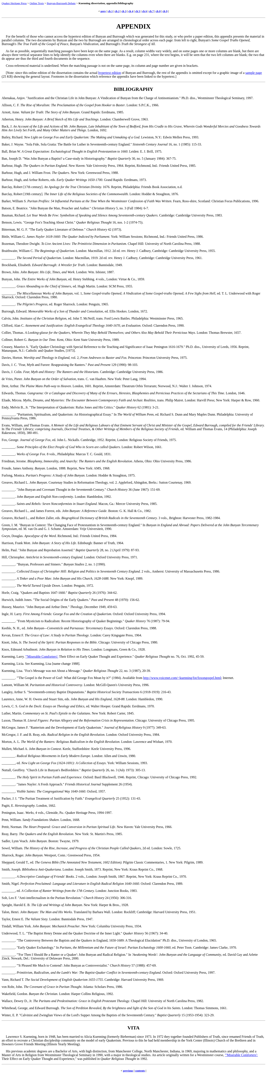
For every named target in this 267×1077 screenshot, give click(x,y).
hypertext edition (109, 73)
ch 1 (110, 11)
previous (128, 1070)
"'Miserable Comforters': (41, 656)
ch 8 (158, 11)
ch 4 (130, 11)
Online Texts (37, 3)
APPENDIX (133, 26)
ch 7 (151, 11)
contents (140, 1070)
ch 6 (144, 11)
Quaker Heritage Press (14, 3)
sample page (253, 73)
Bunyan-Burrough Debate (61, 3)
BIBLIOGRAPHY (133, 89)
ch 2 (117, 11)
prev (103, 11)
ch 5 (137, 11)
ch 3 (124, 11)
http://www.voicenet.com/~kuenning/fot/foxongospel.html (182, 678)
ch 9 (164, 11)
